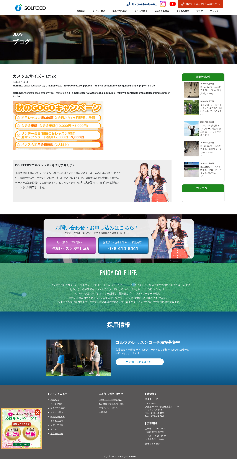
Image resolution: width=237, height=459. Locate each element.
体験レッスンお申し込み (110, 399)
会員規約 (103, 412)
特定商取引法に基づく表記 (111, 404)
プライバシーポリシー (109, 408)
